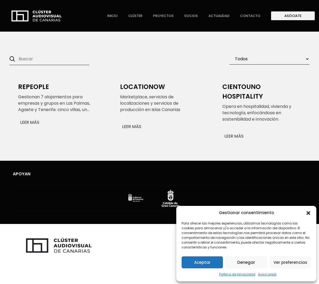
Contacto (250, 16)
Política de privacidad (237, 274)
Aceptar (202, 262)
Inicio (112, 16)
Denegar (246, 262)
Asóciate (292, 16)
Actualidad (219, 16)
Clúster (135, 16)
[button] (308, 212)
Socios (191, 16)
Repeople (33, 86)
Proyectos (163, 16)
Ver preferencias (290, 262)
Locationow (142, 86)
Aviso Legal (267, 274)
